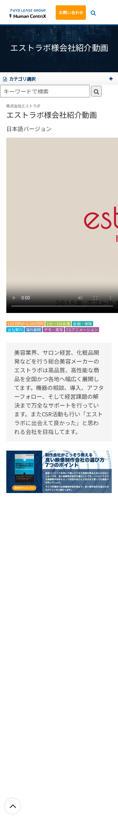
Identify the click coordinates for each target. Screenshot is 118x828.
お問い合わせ (71, 12)
